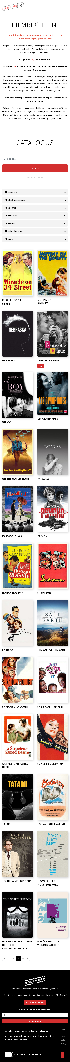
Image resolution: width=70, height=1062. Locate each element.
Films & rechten (10, 994)
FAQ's (33, 59)
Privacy (62, 1036)
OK (8, 1054)
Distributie (22, 994)
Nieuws (32, 994)
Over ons (40, 994)
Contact (63, 994)
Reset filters (35, 177)
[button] (61, 1055)
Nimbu (62, 1040)
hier (15, 66)
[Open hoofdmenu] (64, 6)
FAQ (57, 994)
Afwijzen (19, 1054)
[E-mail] (35, 1015)
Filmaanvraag (35, 1002)
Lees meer (35, 1054)
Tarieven (49, 994)
